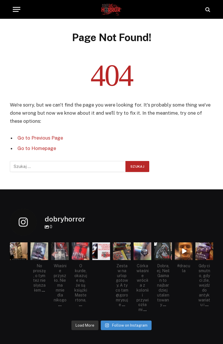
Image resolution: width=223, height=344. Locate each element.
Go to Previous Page (40, 138)
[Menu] (16, 9)
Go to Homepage (36, 148)
